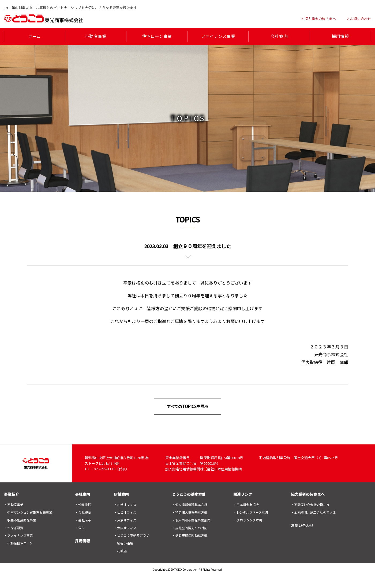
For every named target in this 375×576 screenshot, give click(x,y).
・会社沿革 (83, 519)
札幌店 (122, 550)
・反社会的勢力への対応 (189, 527)
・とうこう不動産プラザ (131, 535)
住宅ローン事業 (157, 36)
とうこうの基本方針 (189, 494)
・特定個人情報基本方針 (189, 512)
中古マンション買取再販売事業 (29, 512)
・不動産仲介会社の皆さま (310, 504)
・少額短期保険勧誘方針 (189, 535)
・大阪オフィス (125, 527)
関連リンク (242, 494)
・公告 (80, 527)
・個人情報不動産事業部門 (191, 519)
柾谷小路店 (125, 542)
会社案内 (279, 36)
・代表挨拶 (83, 504)
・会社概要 (83, 512)
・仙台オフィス (125, 512)
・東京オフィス (125, 519)
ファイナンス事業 (218, 36)
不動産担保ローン (20, 542)
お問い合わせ (302, 525)
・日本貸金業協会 (246, 504)
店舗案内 (121, 494)
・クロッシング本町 (247, 519)
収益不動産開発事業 (21, 519)
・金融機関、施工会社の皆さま (313, 512)
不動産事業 (95, 36)
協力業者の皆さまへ (308, 494)
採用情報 (340, 36)
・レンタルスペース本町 (250, 512)
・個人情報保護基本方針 (189, 504)
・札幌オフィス (125, 504)
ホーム (34, 36)
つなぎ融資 (15, 527)
